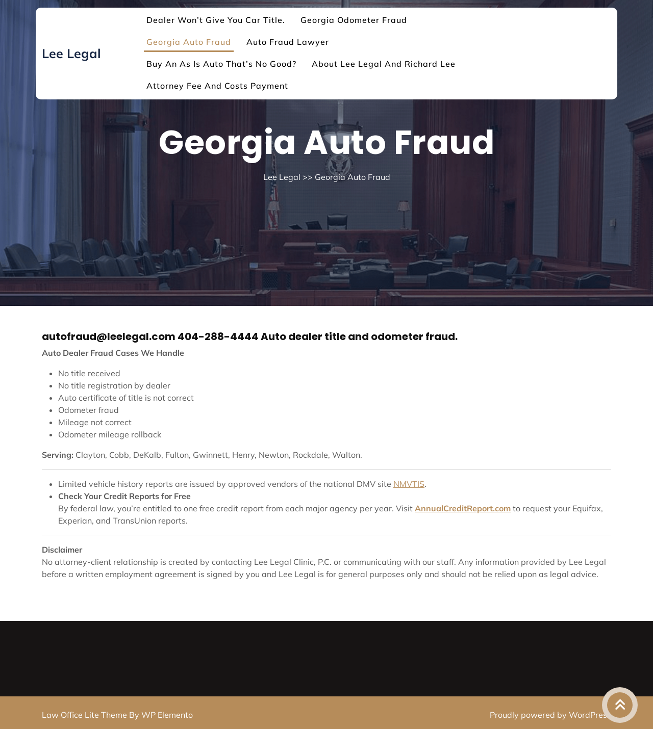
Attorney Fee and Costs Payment (217, 86)
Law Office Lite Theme (85, 715)
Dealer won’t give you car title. (215, 20)
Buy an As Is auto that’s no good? (221, 64)
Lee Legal (71, 53)
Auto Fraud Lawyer (287, 42)
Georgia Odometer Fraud (353, 20)
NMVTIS (408, 484)
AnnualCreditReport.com (463, 508)
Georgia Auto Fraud (188, 42)
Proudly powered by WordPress (550, 715)
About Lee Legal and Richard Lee (384, 64)
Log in (329, 725)
